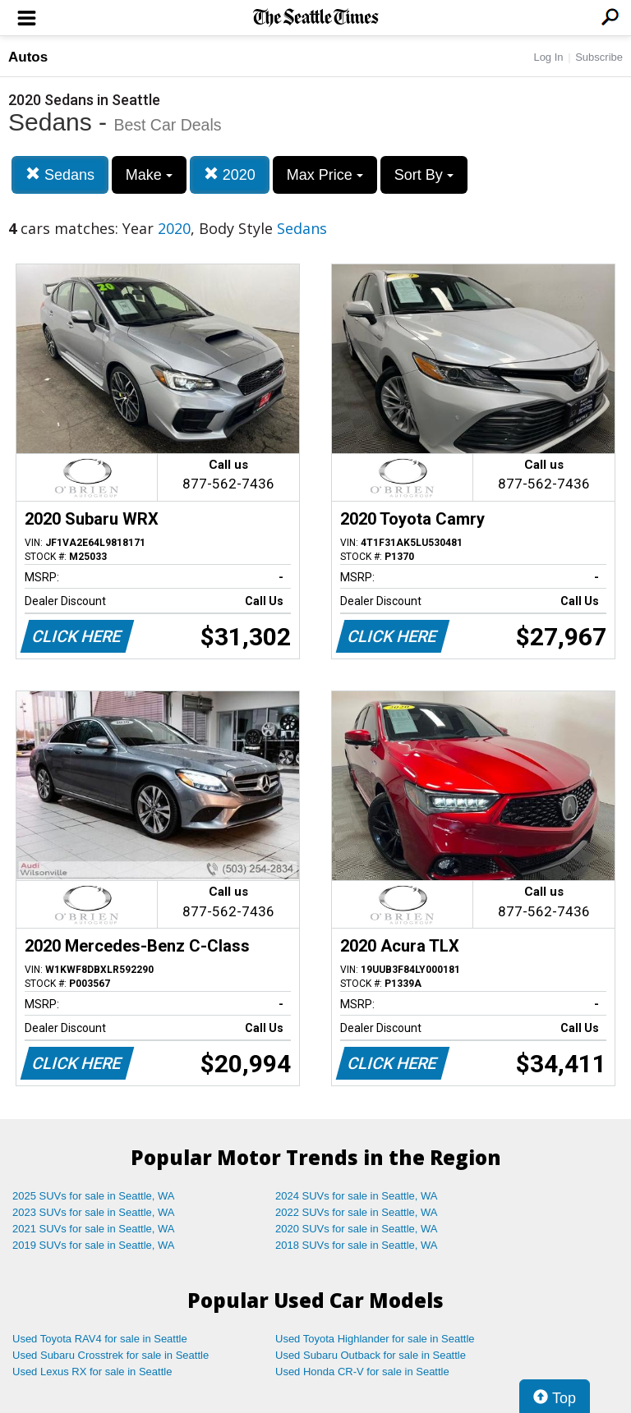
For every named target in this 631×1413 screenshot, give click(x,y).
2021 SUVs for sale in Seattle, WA (93, 1229)
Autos (28, 57)
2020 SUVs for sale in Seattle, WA (356, 1229)
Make (149, 175)
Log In (548, 57)
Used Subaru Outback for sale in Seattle (370, 1355)
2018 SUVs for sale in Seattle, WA (356, 1245)
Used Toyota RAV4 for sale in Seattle (99, 1339)
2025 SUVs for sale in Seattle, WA (93, 1196)
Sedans (59, 174)
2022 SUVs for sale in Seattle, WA (356, 1212)
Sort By (424, 175)
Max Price (325, 175)
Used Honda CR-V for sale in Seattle (362, 1371)
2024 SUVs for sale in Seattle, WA (356, 1196)
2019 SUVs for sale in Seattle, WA (93, 1245)
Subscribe (599, 57)
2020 (230, 174)
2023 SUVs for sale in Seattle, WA (93, 1212)
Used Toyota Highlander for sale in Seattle (375, 1339)
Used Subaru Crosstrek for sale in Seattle (110, 1355)
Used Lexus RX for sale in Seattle (92, 1371)
